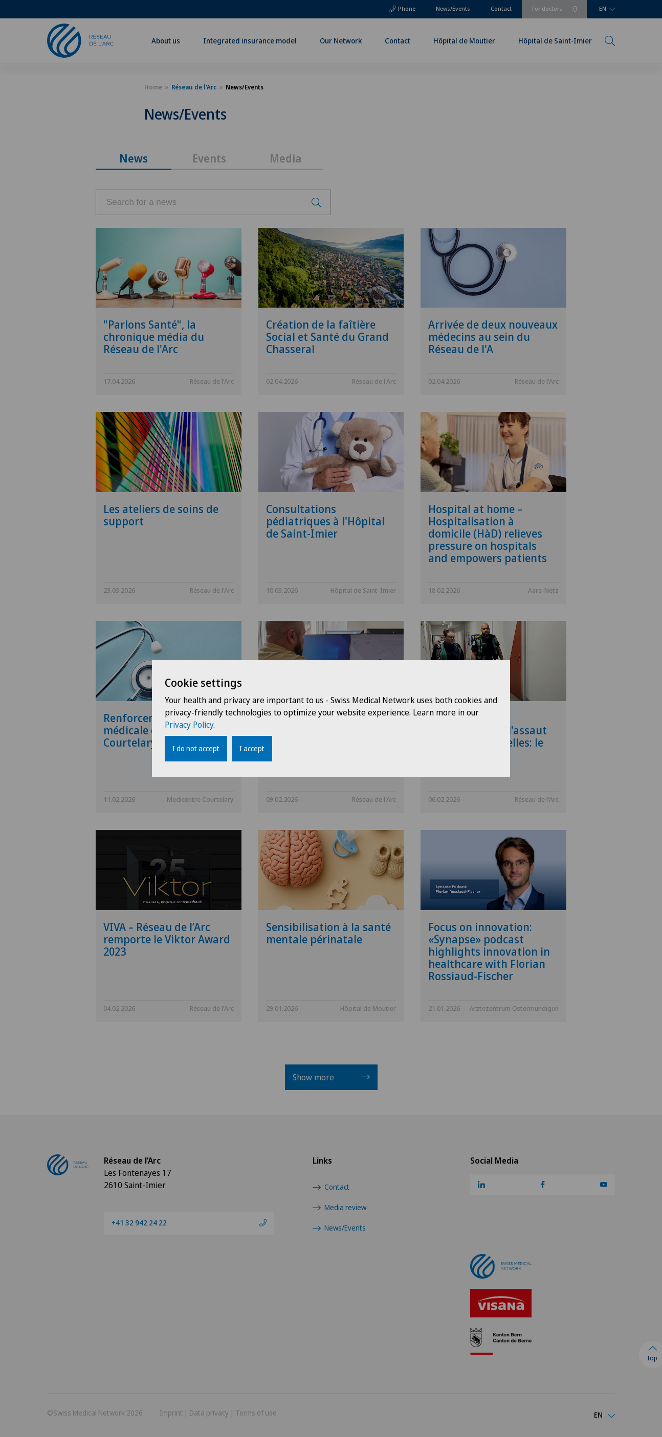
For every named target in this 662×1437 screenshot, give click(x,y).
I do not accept (195, 748)
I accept (251, 748)
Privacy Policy (189, 724)
